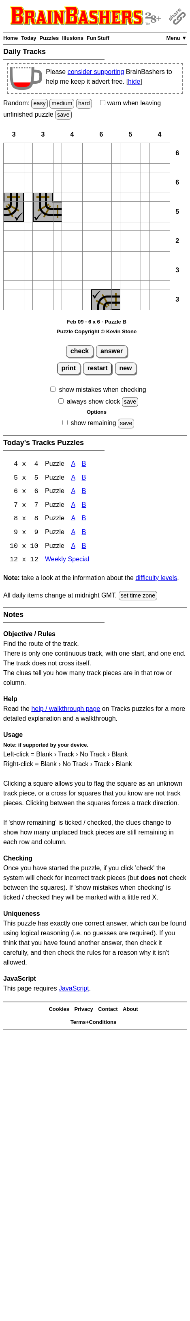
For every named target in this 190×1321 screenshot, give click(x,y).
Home (10, 38)
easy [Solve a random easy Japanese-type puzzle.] (39, 103)
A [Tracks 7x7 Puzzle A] (73, 505)
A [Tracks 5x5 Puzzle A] (73, 478)
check (79, 351)
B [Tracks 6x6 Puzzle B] (84, 492)
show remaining (93, 422)
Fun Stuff (98, 38)
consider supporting (96, 71)
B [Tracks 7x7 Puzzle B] (84, 505)
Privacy (83, 1010)
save (63, 114)
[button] (14, 153)
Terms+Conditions (93, 1023)
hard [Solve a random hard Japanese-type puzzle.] (84, 103)
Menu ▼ (177, 38)
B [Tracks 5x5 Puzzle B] (84, 478)
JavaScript (74, 989)
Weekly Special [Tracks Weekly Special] (67, 561)
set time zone (138, 596)
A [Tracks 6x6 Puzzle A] (73, 492)
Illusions (72, 38)
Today (28, 38)
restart (98, 368)
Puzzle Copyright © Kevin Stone (97, 331)
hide (134, 81)
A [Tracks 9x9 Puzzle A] (73, 533)
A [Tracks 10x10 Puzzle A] (73, 547)
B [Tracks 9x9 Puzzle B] (84, 533)
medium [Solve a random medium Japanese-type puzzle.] (61, 103)
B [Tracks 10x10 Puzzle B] (84, 547)
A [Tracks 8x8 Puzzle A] (73, 519)
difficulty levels (156, 579)
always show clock (93, 401)
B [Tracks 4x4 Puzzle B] (84, 464)
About (130, 1010)
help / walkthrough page (65, 710)
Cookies (59, 1010)
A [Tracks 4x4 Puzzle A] (73, 464)
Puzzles (49, 38)
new (125, 368)
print (68, 368)
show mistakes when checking (102, 389)
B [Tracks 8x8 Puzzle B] (84, 519)
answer (111, 351)
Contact (107, 1010)
